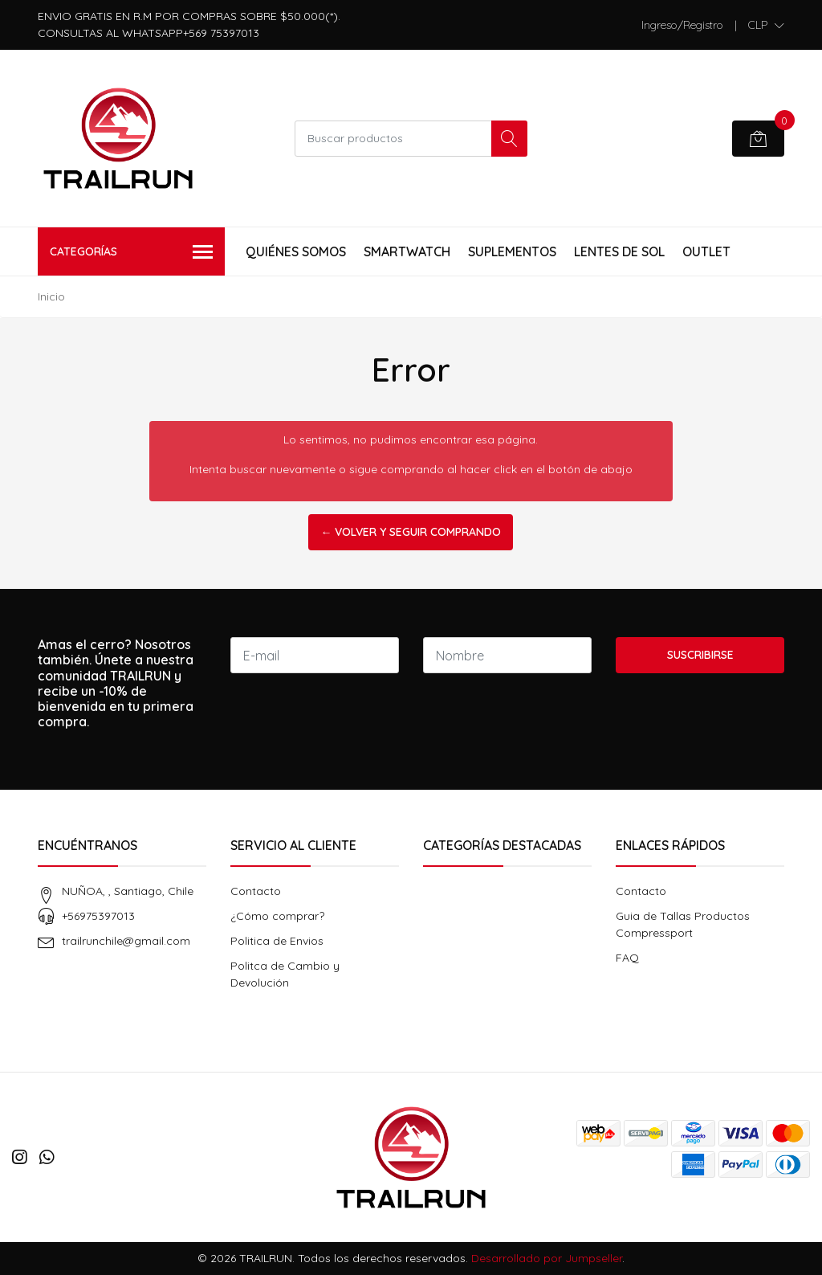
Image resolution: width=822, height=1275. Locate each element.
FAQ (627, 957)
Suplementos (512, 251)
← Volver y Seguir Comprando (410, 532)
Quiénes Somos (296, 251)
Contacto (255, 891)
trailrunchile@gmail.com (126, 941)
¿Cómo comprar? (277, 916)
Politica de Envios (277, 941)
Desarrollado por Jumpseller (546, 1258)
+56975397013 (98, 916)
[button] (766, 25)
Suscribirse (700, 655)
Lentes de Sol (619, 251)
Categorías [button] (131, 252)
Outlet (706, 251)
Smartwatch (407, 251)
